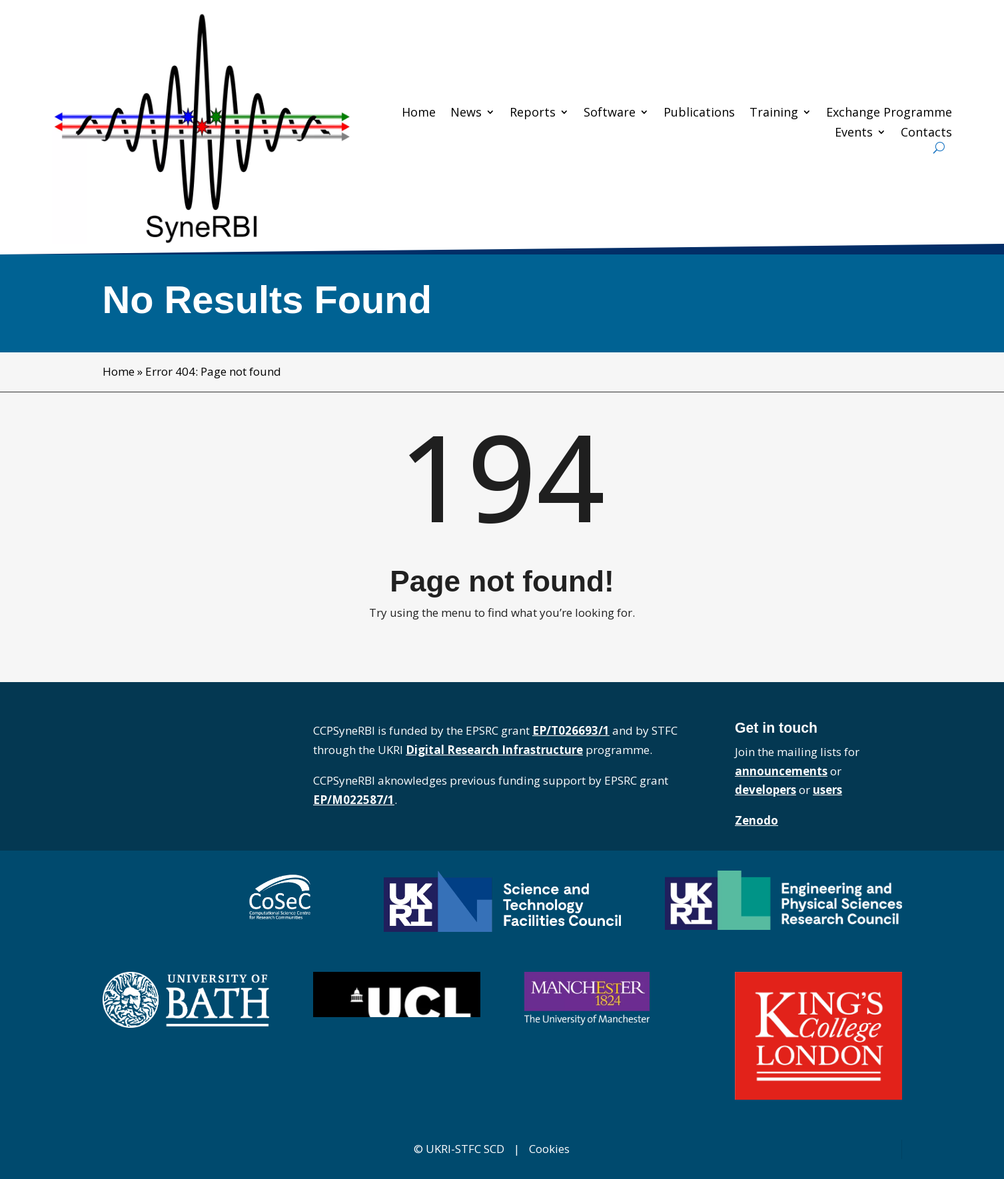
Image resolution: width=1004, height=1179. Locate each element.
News (466, 113)
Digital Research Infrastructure (494, 749)
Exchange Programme (889, 113)
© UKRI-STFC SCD (459, 1148)
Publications (699, 113)
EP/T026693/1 (571, 730)
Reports (533, 113)
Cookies (549, 1148)
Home (419, 113)
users (827, 789)
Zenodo (756, 820)
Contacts (926, 133)
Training (774, 113)
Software (610, 113)
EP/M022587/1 (353, 799)
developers (765, 789)
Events (854, 133)
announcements (781, 771)
